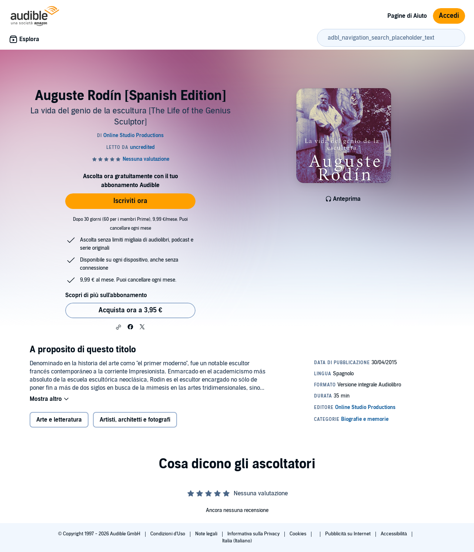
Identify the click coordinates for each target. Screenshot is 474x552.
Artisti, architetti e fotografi (135, 419)
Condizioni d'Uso (168, 534)
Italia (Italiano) (237, 541)
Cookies (298, 534)
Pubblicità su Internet (348, 534)
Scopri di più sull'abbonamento (106, 295)
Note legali (206, 534)
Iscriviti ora (130, 201)
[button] (118, 327)
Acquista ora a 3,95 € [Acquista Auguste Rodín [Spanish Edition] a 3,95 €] (130, 310)
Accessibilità (394, 534)
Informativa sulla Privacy (254, 534)
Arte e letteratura (59, 419)
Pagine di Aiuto (407, 16)
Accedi (449, 16)
